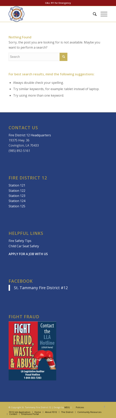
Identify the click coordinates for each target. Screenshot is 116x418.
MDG (67, 407)
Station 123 (17, 196)
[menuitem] (93, 14)
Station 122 (17, 190)
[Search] (93, 14)
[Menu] (102, 14)
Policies (80, 407)
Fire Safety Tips (20, 241)
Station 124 (17, 201)
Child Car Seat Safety (24, 246)
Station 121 (17, 185)
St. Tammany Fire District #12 (41, 287)
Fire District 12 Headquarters (30, 135)
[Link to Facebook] (104, 407)
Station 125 (17, 206)
